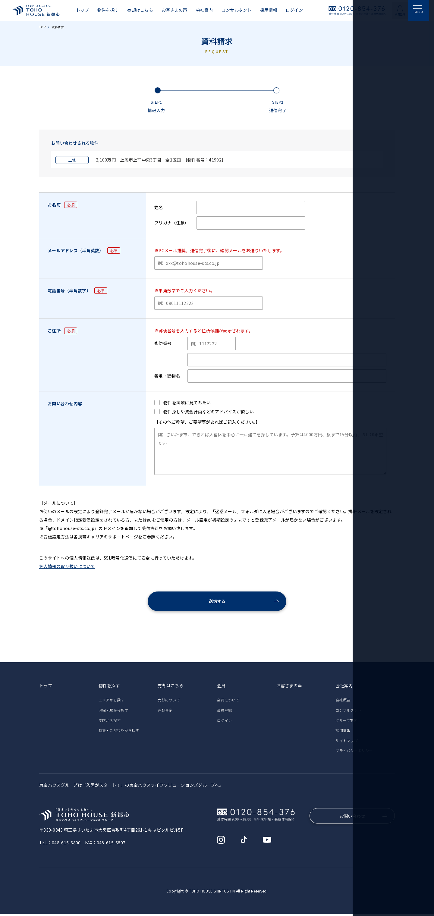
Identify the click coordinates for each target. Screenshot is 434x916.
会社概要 (342, 701)
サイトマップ (346, 742)
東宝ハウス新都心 (36, 10)
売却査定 (165, 712)
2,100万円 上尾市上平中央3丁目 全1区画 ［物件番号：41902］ (140, 160)
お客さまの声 (174, 10)
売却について (169, 701)
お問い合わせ (352, 818)
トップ (82, 10)
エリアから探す (111, 701)
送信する (217, 602)
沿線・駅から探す (113, 712)
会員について (228, 701)
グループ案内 (346, 722)
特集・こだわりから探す (119, 732)
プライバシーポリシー (354, 752)
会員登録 (402, 14)
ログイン (294, 10)
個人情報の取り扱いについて (67, 566)
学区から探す (110, 722)
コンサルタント (237, 10)
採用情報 (268, 10)
